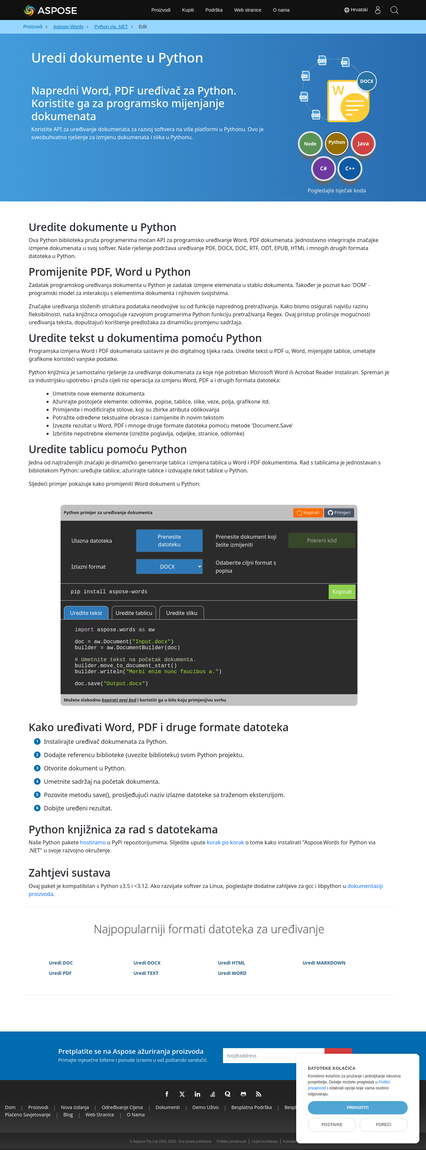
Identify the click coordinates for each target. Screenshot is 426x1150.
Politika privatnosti (231, 1141)
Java (363, 143)
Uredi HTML (231, 963)
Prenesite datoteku (169, 540)
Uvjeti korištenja (265, 1141)
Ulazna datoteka (92, 540)
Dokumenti (168, 1107)
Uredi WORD (232, 973)
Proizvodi (161, 10)
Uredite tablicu (133, 613)
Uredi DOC (61, 963)
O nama (281, 10)
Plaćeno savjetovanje (28, 1114)
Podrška (214, 10)
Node (310, 144)
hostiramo (93, 842)
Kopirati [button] (308, 512)
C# (323, 168)
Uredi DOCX (146, 963)
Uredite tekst (86, 613)
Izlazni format (89, 566)
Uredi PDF (60, 973)
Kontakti (290, 1141)
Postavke (331, 1124)
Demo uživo (205, 1107)
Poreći (383, 1124)
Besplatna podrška (251, 1107)
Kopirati (342, 591)
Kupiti (188, 10)
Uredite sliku (181, 613)
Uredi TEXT (145, 973)
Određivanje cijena (122, 1107)
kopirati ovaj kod (119, 700)
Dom (10, 1107)
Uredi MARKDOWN (324, 963)
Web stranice (247, 10)
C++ (350, 168)
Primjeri (339, 512)
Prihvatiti (358, 1107)
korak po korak (225, 842)
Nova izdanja (75, 1107)
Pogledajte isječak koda (337, 190)
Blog (68, 1114)
